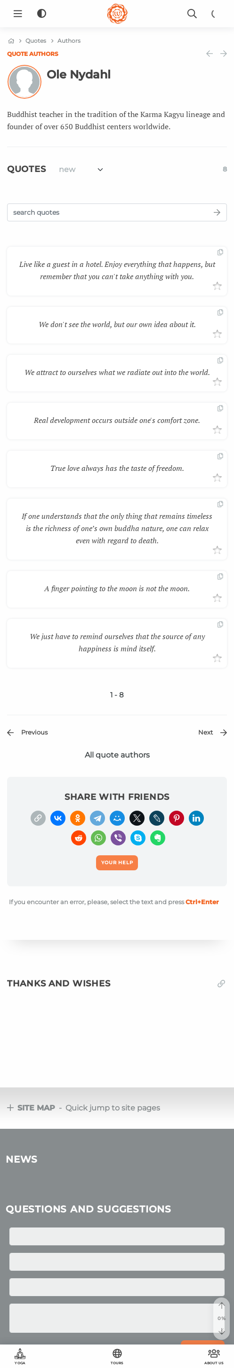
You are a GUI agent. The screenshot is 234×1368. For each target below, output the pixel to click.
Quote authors (32, 53)
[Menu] (18, 14)
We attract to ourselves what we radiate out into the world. (117, 372)
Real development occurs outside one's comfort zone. (117, 420)
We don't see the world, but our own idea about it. (117, 324)
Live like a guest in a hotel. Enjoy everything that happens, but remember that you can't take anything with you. (117, 270)
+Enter (202, 902)
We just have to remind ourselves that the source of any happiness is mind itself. (117, 642)
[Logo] (117, 13)
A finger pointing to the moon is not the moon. (117, 588)
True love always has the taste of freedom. (117, 468)
